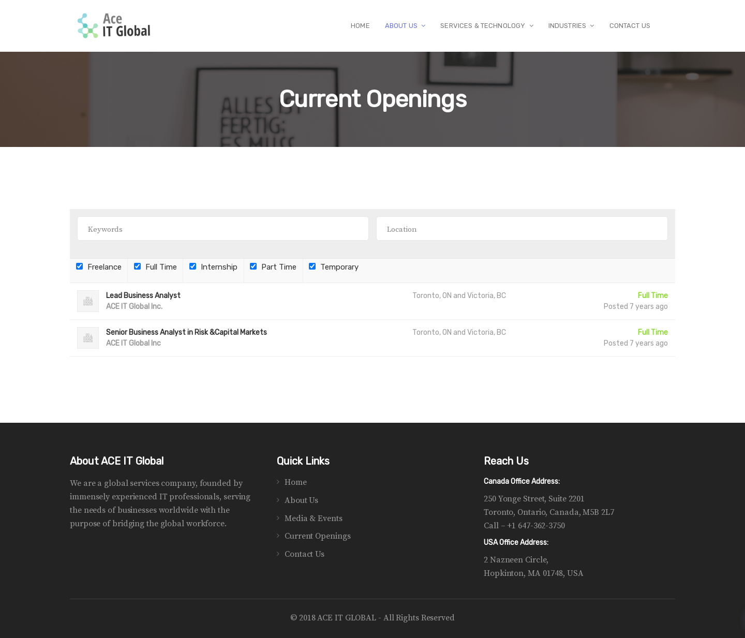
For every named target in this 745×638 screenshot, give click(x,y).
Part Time (273, 267)
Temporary (334, 267)
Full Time (155, 267)
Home (296, 482)
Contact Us (304, 554)
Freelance (99, 267)
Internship (213, 267)
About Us (301, 500)
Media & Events (313, 518)
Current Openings (317, 536)
